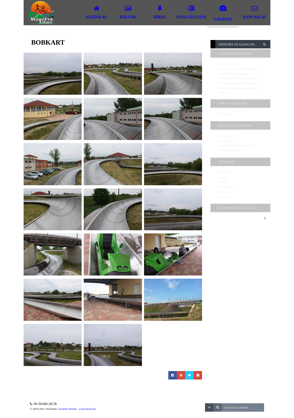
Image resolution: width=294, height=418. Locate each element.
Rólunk (223, 177)
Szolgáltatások (227, 186)
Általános (224, 114)
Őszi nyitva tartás (228, 63)
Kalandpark (225, 140)
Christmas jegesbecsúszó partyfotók (239, 83)
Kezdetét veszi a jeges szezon (235, 73)
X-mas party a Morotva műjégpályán (239, 68)
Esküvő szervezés (229, 135)
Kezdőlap (224, 172)
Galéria (223, 191)
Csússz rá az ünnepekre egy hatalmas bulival (239, 90)
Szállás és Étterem (229, 150)
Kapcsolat (224, 196)
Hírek (222, 182)
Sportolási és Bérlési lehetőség (235, 145)
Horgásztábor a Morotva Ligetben (237, 78)
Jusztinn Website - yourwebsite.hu (77, 408)
